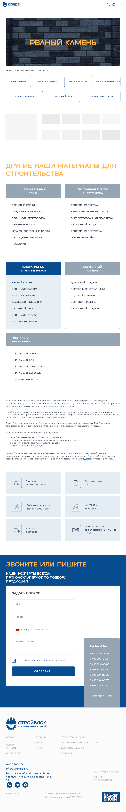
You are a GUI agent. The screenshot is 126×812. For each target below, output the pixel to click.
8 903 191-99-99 (99, 669)
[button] (108, 4)
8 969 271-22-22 (99, 685)
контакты (11, 748)
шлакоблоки (20, 244)
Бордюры (66, 753)
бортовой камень (83, 302)
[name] (43, 603)
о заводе (10, 744)
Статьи (39, 743)
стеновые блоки (23, 205)
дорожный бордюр (84, 283)
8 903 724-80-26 (99, 674)
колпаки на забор (24, 322)
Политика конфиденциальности (64, 793)
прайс (38, 748)
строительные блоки (73, 737)
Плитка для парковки (27, 366)
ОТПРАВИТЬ (43, 671)
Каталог (8, 70)
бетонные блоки (23, 225)
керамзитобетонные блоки (31, 231)
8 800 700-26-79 (100, 653)
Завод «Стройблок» (70, 453)
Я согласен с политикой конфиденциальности (42, 660)
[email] (43, 616)
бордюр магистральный (88, 289)
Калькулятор (13, 753)
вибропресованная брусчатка (92, 218)
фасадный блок (23, 309)
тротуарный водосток (86, 225)
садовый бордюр (83, 296)
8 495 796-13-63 (99, 658)
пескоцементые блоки (27, 238)
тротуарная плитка (84, 205)
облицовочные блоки (27, 302)
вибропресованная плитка (90, 212)
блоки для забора (24, 289)
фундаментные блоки (27, 212)
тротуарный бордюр (85, 309)
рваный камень (22, 283)
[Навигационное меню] (122, 4)
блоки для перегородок (28, 218)
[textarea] (43, 646)
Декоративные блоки (73, 748)
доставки (89, 459)
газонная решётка (83, 238)
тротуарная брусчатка (86, 231)
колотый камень (23, 296)
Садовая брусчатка (25, 379)
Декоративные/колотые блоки (24, 70)
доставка (40, 737)
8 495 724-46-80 (99, 664)
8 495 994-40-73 (99, 680)
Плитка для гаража (25, 354)
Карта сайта (12, 793)
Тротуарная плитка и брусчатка (79, 743)
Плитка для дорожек (26, 373)
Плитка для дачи (23, 360)
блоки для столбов (25, 315)
